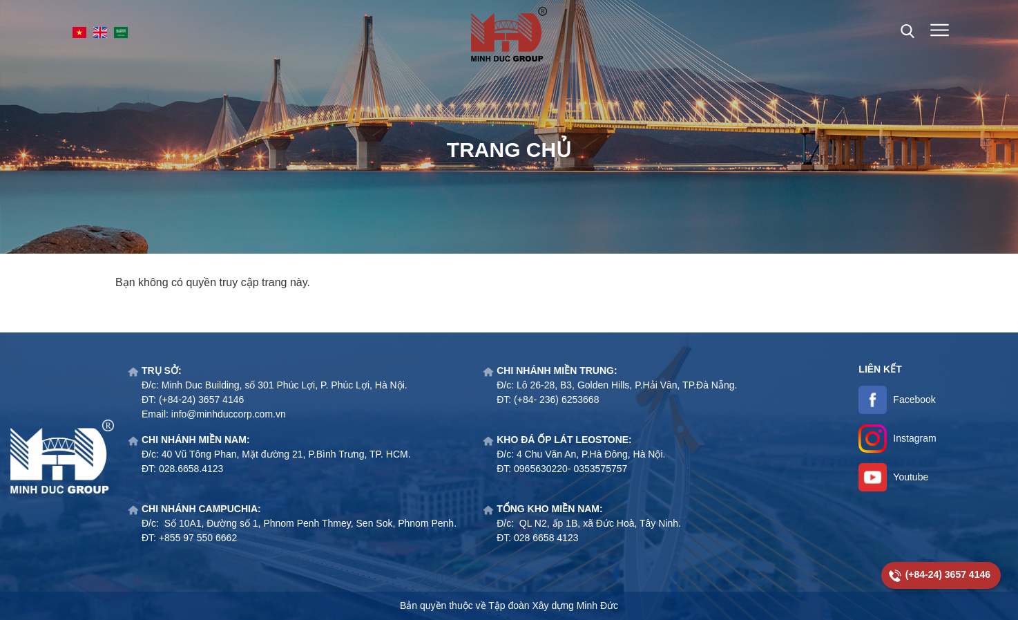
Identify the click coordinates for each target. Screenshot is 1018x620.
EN (100, 32)
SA (121, 32)
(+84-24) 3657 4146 (947, 574)
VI (79, 32)
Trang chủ (509, 149)
